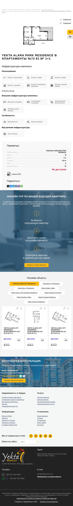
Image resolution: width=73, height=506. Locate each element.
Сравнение (67, 23)
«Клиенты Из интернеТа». (49, 502)
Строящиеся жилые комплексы (13, 400)
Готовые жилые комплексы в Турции (19, 9)
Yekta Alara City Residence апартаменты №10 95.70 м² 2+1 (12, 330)
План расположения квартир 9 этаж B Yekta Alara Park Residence (21, 11)
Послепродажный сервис (46, 402)
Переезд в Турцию (8, 420)
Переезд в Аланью (8, 423)
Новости (5, 418)
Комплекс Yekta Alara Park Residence (42, 9)
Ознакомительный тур (10, 406)
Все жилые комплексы (10, 402)
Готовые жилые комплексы (11, 397)
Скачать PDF (16, 174)
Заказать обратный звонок (13, 380)
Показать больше (8, 91)
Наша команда (42, 416)
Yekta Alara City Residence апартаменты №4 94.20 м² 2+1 (34, 330)
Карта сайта (41, 423)
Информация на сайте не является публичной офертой (36, 498)
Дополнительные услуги (45, 404)
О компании (41, 420)
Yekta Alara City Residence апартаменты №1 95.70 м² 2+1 (58, 330)
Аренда (4, 404)
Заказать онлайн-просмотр (36, 265)
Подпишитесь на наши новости (49, 476)
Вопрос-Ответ (7, 416)
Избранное (67, 19)
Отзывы (40, 418)
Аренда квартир (43, 400)
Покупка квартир (43, 397)
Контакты (40, 425)
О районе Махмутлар (9, 425)
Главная (4, 9)
